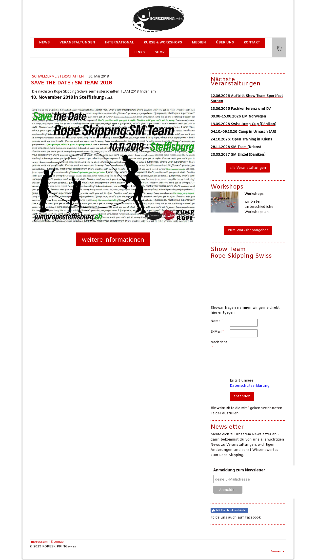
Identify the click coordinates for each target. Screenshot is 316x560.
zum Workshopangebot (248, 230)
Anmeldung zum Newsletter (239, 470)
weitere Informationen (113, 239)
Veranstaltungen (77, 42)
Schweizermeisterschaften (58, 76)
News (44, 42)
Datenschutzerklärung (249, 386)
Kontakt (252, 42)
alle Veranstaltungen (248, 168)
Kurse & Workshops (163, 42)
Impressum (39, 542)
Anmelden (278, 551)
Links (139, 52)
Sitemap (57, 542)
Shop (159, 52)
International (119, 42)
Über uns (225, 42)
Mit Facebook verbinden (229, 510)
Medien (199, 42)
